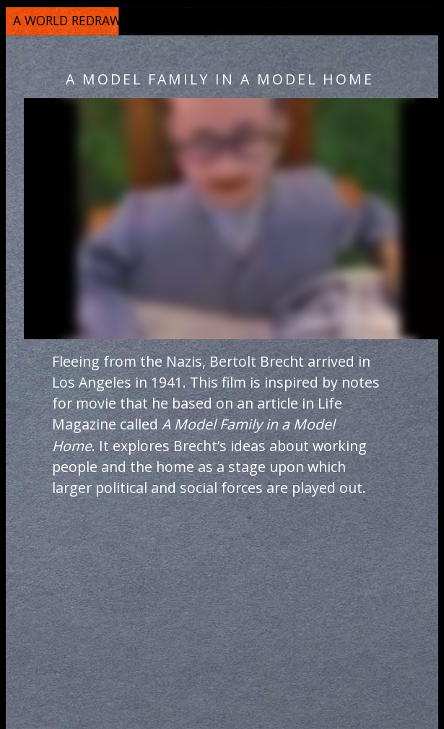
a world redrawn (72, 20)
